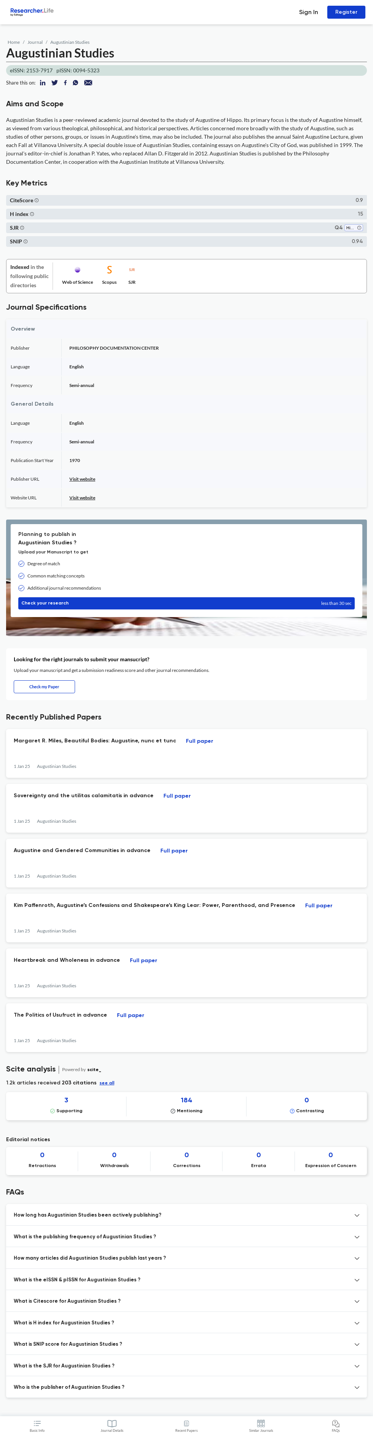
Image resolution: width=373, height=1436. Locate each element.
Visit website (82, 479)
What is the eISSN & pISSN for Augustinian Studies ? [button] (77, 1280)
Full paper (199, 741)
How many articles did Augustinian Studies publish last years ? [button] (90, 1258)
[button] (36, 200)
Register (346, 12)
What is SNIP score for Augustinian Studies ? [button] (68, 1344)
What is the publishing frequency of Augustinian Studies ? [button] (85, 1237)
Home (14, 42)
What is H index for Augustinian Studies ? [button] (64, 1323)
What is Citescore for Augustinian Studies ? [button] (67, 1301)
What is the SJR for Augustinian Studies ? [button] (64, 1366)
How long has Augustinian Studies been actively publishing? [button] (88, 1215)
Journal (35, 42)
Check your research (186, 603)
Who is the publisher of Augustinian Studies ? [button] (69, 1387)
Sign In (308, 12)
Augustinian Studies (70, 42)
